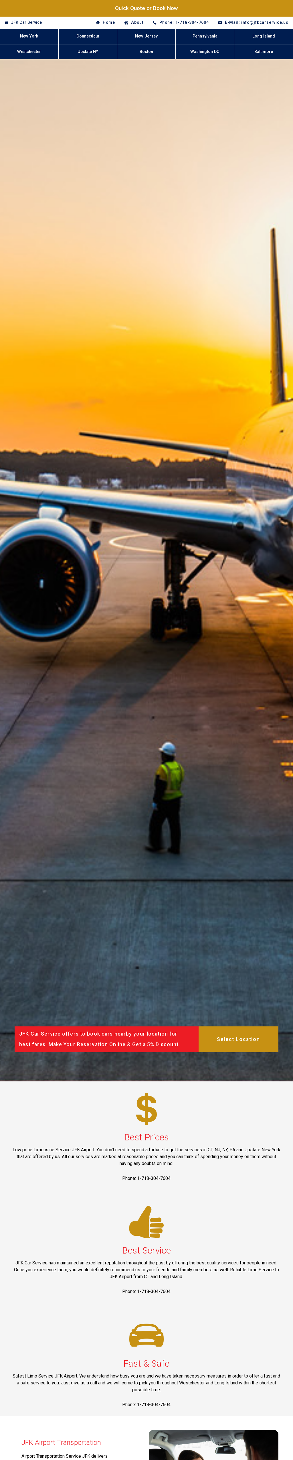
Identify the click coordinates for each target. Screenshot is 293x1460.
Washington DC (204, 51)
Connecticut (87, 36)
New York (29, 36)
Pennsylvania (205, 36)
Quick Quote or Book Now (146, 8)
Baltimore (263, 51)
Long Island (263, 36)
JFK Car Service (26, 22)
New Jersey (146, 36)
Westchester (29, 51)
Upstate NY (88, 51)
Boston (146, 51)
